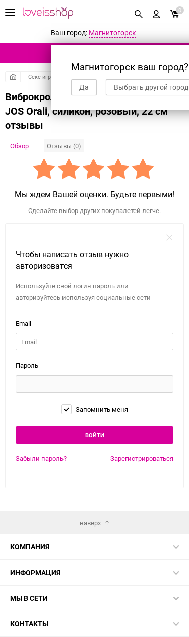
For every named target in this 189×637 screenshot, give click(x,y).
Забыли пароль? (41, 458)
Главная (13, 77)
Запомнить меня (94, 409)
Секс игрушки (46, 76)
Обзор (19, 145)
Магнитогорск (112, 32)
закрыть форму (169, 238)
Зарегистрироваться (141, 458)
